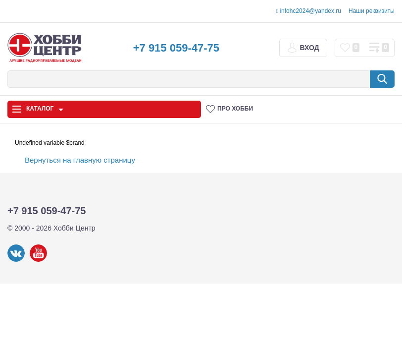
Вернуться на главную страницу (80, 160)
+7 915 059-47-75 (176, 48)
